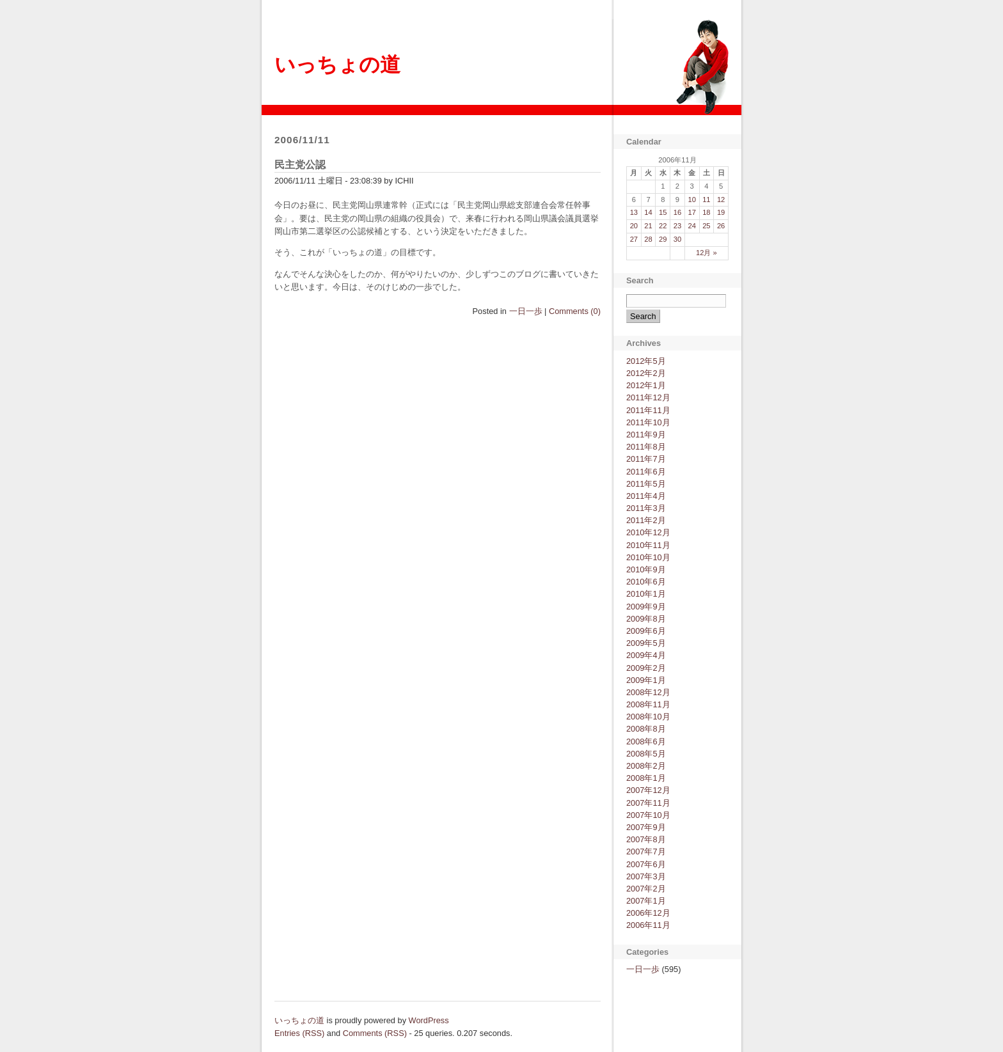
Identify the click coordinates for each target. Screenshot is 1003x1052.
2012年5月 (646, 361)
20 (634, 226)
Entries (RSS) (299, 1033)
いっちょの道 (337, 64)
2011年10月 (648, 422)
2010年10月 (648, 557)
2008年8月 (646, 729)
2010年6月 (646, 581)
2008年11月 (648, 704)
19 (721, 212)
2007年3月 (646, 876)
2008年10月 (648, 716)
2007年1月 (646, 901)
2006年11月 (648, 925)
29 (663, 239)
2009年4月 (646, 655)
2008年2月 (646, 766)
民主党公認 (300, 164)
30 (677, 239)
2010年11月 (648, 545)
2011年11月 (648, 410)
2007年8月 (646, 839)
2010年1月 (646, 594)
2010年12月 (648, 532)
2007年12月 (648, 790)
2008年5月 (646, 753)
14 (648, 212)
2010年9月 (646, 569)
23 (677, 226)
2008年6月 (646, 741)
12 (721, 199)
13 (634, 212)
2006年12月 (648, 913)
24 (691, 226)
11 (706, 199)
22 (663, 226)
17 (691, 212)
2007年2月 (646, 888)
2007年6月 (646, 864)
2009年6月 (646, 631)
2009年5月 (646, 643)
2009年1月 (646, 680)
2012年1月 (646, 385)
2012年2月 (646, 373)
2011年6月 (646, 471)
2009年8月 (646, 619)
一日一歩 (525, 311)
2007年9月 (646, 827)
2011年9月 (646, 434)
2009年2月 (646, 668)
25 (706, 226)
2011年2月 (646, 520)
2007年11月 (648, 803)
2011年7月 (646, 459)
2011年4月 (646, 496)
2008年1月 (646, 778)
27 (634, 239)
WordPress (429, 1020)
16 (677, 212)
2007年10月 (648, 815)
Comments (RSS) (375, 1033)
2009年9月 (646, 606)
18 (706, 212)
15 (663, 212)
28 (648, 239)
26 (721, 226)
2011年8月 (646, 446)
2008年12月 (648, 692)
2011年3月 (646, 508)
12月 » (706, 252)
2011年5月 (646, 484)
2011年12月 (648, 397)
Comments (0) (575, 311)
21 (648, 226)
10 (691, 199)
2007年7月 (646, 851)
